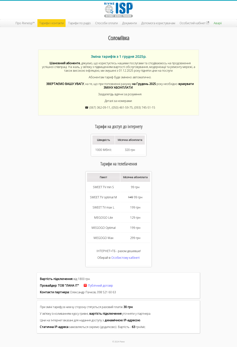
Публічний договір (100, 285)
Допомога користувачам (158, 23)
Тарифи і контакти (51, 23)
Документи (129, 23)
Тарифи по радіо (79, 23)
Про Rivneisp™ (25, 23)
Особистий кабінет (194, 23)
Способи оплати (106, 23)
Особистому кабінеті (125, 258)
